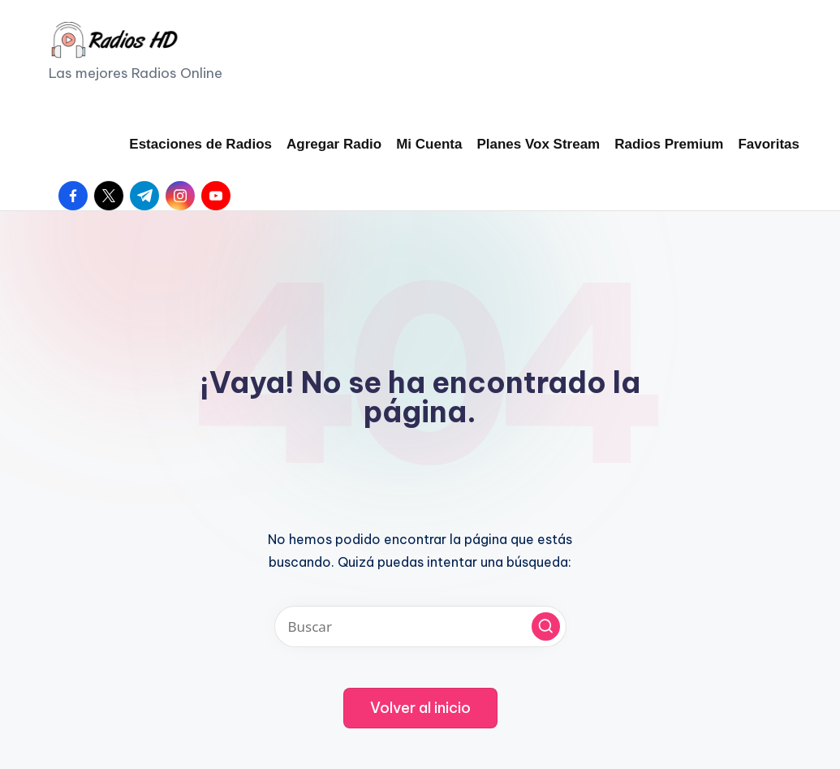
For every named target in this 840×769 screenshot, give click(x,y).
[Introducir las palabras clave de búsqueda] (420, 626)
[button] (546, 626)
